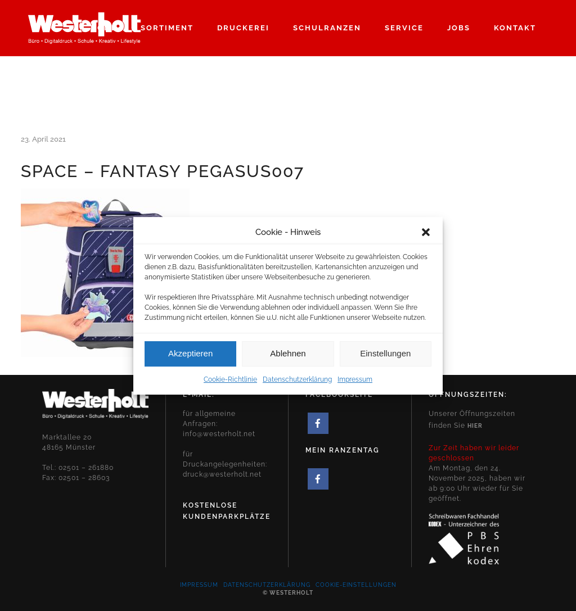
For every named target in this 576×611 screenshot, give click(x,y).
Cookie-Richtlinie (230, 387)
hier (475, 426)
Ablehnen (287, 361)
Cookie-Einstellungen (356, 585)
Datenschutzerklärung (297, 387)
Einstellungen (385, 361)
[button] (425, 240)
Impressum (355, 387)
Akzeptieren (190, 361)
